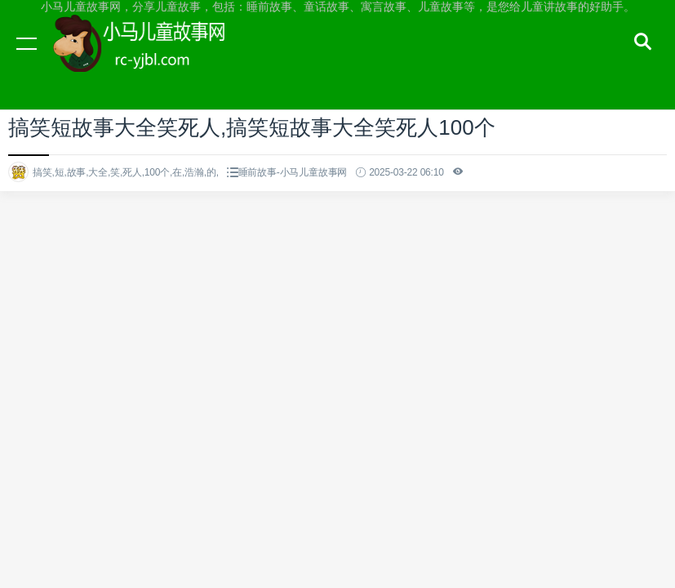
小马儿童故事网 (155, 59)
